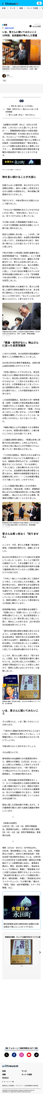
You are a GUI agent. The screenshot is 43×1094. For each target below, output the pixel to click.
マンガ (12, 8)
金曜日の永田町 (9, 28)
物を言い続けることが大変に (22, 106)
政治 (4, 80)
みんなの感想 (35, 26)
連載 (21, 8)
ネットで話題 (32, 8)
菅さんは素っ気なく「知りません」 (22, 115)
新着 (4, 8)
